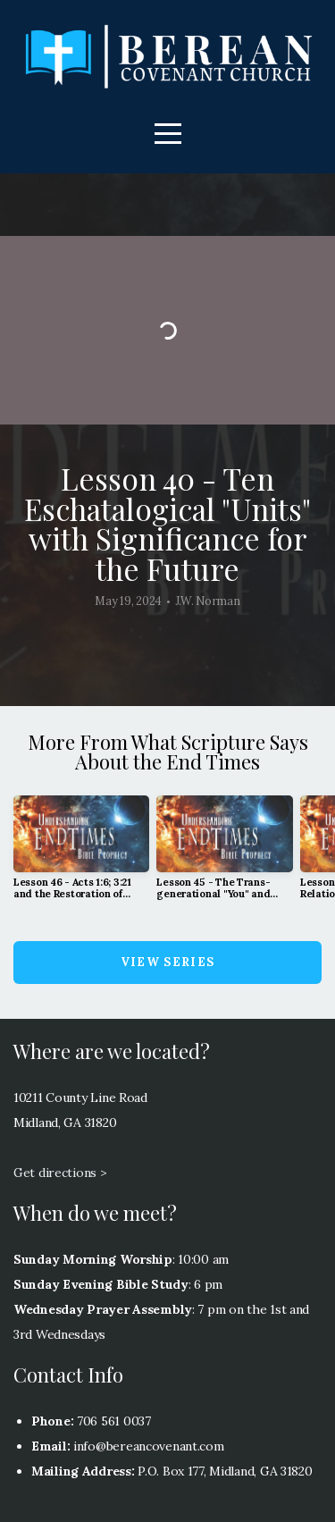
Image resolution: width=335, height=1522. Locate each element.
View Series (167, 962)
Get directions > (60, 1173)
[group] (81, 854)
